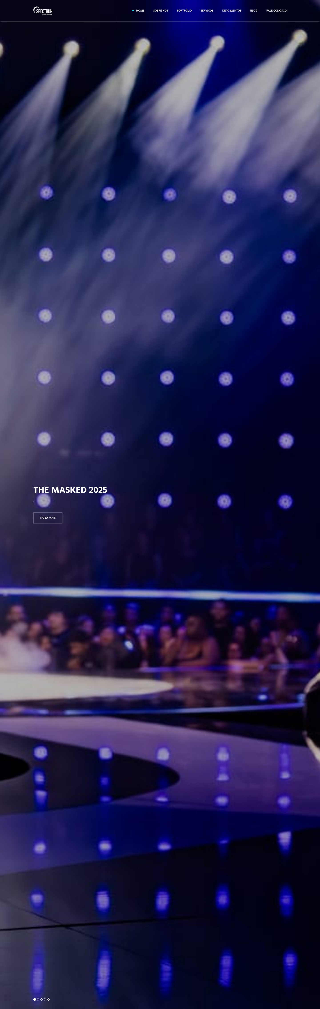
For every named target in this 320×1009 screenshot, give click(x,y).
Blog (253, 10)
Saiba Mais (48, 517)
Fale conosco (276, 10)
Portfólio (184, 10)
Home (140, 10)
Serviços (207, 10)
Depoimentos (231, 10)
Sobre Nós (160, 10)
